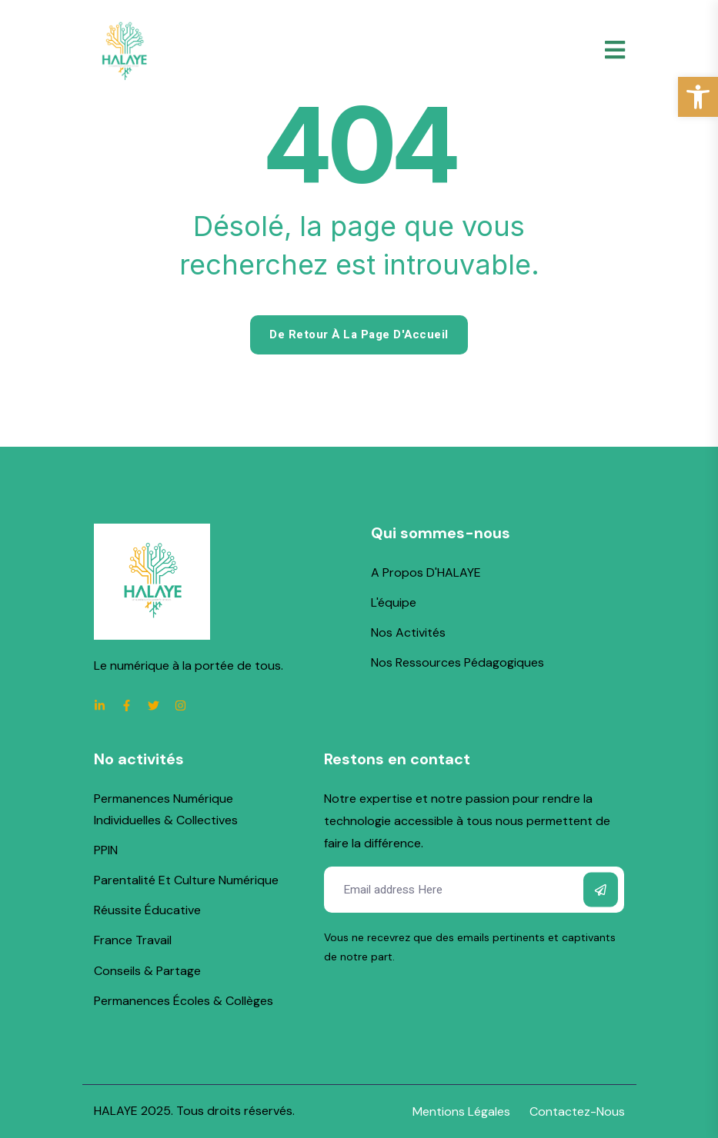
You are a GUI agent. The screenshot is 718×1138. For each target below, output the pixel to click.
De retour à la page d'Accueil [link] (359, 334)
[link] (698, 97)
